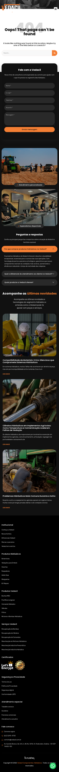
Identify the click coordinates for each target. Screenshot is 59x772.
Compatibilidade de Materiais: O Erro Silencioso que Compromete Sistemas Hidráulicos (28, 361)
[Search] (54, 53)
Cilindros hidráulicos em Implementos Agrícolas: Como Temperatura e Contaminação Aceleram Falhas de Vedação (27, 427)
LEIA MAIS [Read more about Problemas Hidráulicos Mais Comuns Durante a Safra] (6, 508)
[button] (55, 9)
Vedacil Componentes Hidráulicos (29, 763)
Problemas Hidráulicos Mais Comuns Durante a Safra (29, 496)
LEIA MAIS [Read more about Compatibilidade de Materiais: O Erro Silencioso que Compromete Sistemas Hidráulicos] (6, 374)
